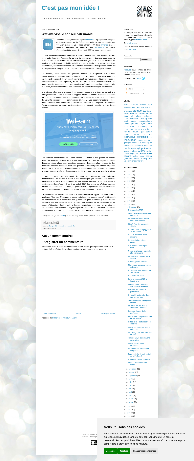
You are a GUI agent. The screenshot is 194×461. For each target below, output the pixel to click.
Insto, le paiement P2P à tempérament (137, 280)
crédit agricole (145, 118)
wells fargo (140, 161)
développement (131, 123)
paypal (137, 151)
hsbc (150, 134)
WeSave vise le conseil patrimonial (137, 291)
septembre (133, 375)
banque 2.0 (53, 226)
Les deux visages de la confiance (136, 312)
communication (131, 118)
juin (130, 385)
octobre (132, 372)
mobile (127, 148)
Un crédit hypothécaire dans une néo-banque (138, 296)
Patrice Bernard (140, 40)
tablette (136, 159)
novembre (133, 369)
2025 (129, 175)
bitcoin (138, 113)
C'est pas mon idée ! (70, 8)
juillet (131, 382)
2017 (129, 201)
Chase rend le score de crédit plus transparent (139, 252)
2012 (129, 416)
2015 (129, 406)
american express (138, 105)
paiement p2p (129, 151)
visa (150, 159)
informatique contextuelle (66, 226)
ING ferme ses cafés (136, 276)
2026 (129, 171)
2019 (129, 194)
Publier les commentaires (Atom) (64, 318)
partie (62, 215)
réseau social (146, 153)
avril (130, 392)
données (129, 126)
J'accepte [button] (110, 451)
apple (150, 105)
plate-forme (99, 47)
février (131, 399)
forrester (127, 132)
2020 (129, 191)
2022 (129, 184)
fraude (135, 132)
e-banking (142, 126)
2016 (129, 204)
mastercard (148, 145)
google (127, 134)
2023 (129, 181)
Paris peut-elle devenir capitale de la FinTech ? (139, 355)
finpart (149, 129)
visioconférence (130, 161)
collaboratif (148, 116)
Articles (129, 89)
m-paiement (137, 145)
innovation (130, 139)
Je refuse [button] (124, 451)
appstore (127, 108)
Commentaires (132, 93)
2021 (129, 188)
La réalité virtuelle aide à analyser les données (137, 307)
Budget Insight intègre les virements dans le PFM (138, 285)
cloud (138, 116)
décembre (133, 207)
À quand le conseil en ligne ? (139, 359)
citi (132, 116)
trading (144, 158)
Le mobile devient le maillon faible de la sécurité (138, 220)
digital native (146, 124)
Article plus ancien (108, 314)
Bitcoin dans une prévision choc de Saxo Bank (140, 317)
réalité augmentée (131, 154)
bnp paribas (146, 113)
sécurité (127, 156)
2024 (129, 178)
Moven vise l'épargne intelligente (136, 344)
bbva (132, 113)
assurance (137, 107)
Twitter (138, 78)
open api (135, 148)
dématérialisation (146, 121)
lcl (138, 143)
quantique (149, 151)
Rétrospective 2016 (135, 210)
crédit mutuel (130, 121)
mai (130, 389)
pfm (143, 151)
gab (142, 132)
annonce (104, 45)
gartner (149, 132)
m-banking (144, 143)
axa (146, 108)
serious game (138, 156)
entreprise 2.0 (140, 129)
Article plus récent (49, 314)
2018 (129, 198)
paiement (146, 148)
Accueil (78, 314)
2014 (129, 410)
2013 (129, 413)
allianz (126, 104)
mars (131, 395)
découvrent (89, 40)
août (130, 379)
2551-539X (132, 50)
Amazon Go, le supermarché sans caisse (139, 339)
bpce (126, 116)
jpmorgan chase (130, 143)
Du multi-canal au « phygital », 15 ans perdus (139, 231)
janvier (131, 402)
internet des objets (145, 140)
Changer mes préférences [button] (144, 451)
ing (151, 137)
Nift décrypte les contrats (137, 262)
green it (139, 134)
